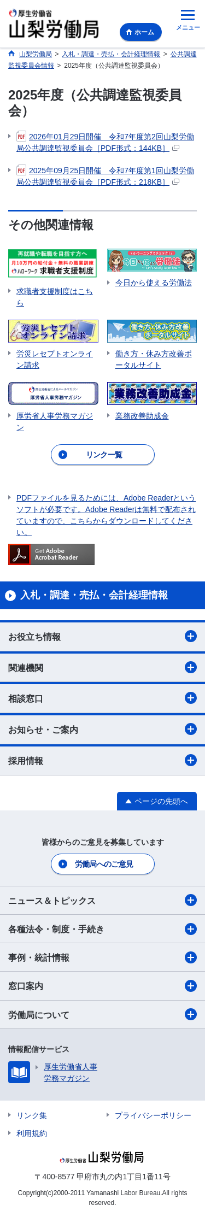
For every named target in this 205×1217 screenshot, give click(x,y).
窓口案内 (102, 986)
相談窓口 (102, 698)
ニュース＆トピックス (102, 900)
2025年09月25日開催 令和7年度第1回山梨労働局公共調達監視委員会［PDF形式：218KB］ (105, 175)
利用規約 (31, 1133)
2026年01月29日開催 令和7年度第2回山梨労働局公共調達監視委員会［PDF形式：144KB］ (105, 141)
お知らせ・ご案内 (102, 729)
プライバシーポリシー (153, 1115)
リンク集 (31, 1115)
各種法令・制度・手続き (102, 929)
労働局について (102, 1014)
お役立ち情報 (102, 636)
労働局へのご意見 (104, 864)
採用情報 (102, 760)
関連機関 (102, 667)
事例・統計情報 (102, 957)
